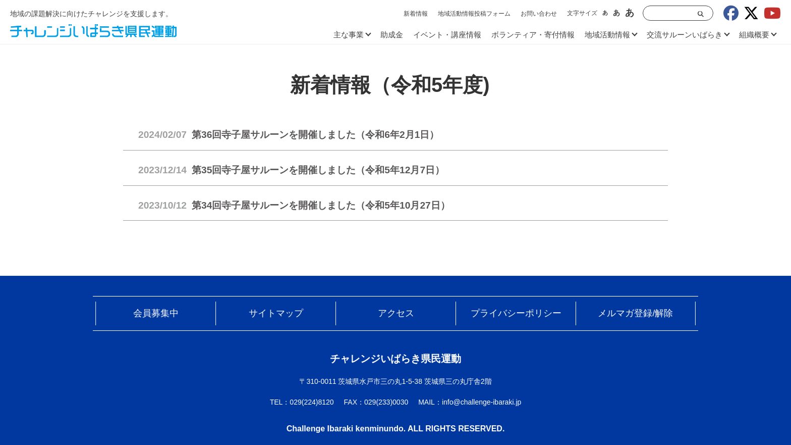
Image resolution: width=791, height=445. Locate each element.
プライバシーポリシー (508, 316)
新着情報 (416, 13)
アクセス (396, 316)
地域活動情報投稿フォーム (474, 13)
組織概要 (754, 34)
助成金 (391, 34)
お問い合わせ (539, 13)
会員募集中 (170, 316)
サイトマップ (282, 316)
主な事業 (348, 34)
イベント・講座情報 (447, 34)
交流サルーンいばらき (684, 34)
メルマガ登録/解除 (621, 316)
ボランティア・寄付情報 (533, 34)
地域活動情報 (607, 34)
